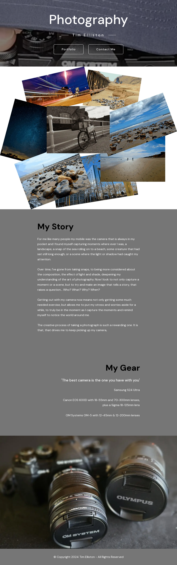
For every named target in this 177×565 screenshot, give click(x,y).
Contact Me (105, 49)
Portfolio (69, 49)
